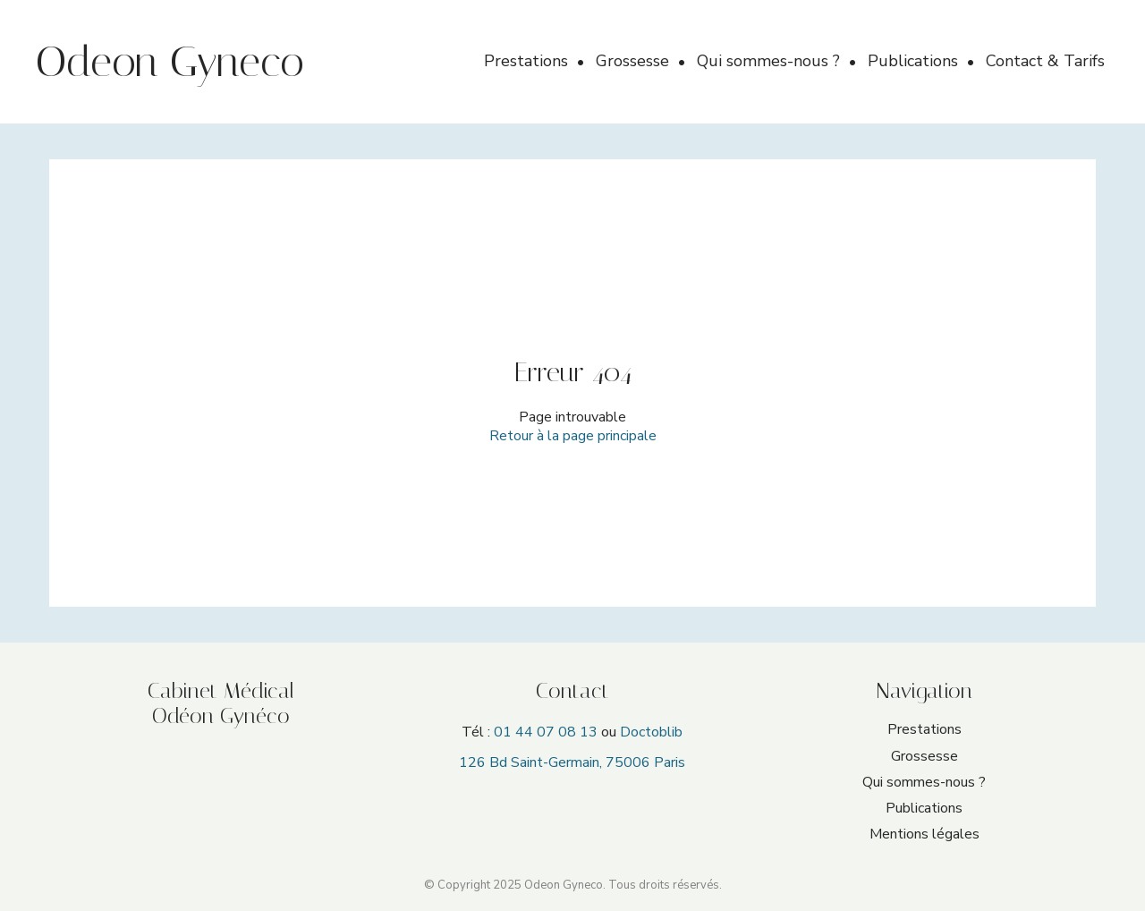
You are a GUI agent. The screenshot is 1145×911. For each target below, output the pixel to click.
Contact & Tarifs (1045, 61)
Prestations (528, 61)
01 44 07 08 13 (546, 732)
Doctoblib (651, 732)
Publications (915, 61)
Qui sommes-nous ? (770, 61)
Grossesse (635, 61)
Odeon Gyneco (170, 61)
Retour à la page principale (573, 436)
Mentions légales (924, 834)
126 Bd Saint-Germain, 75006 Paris (572, 762)
